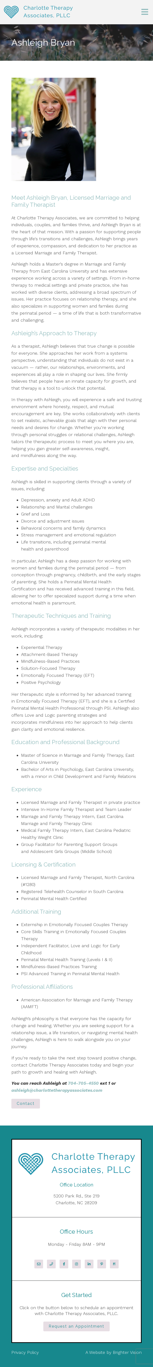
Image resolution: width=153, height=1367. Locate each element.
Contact (26, 1103)
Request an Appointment (76, 1326)
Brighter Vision (127, 1352)
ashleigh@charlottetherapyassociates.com (56, 1090)
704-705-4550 (83, 1083)
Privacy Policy (25, 1352)
